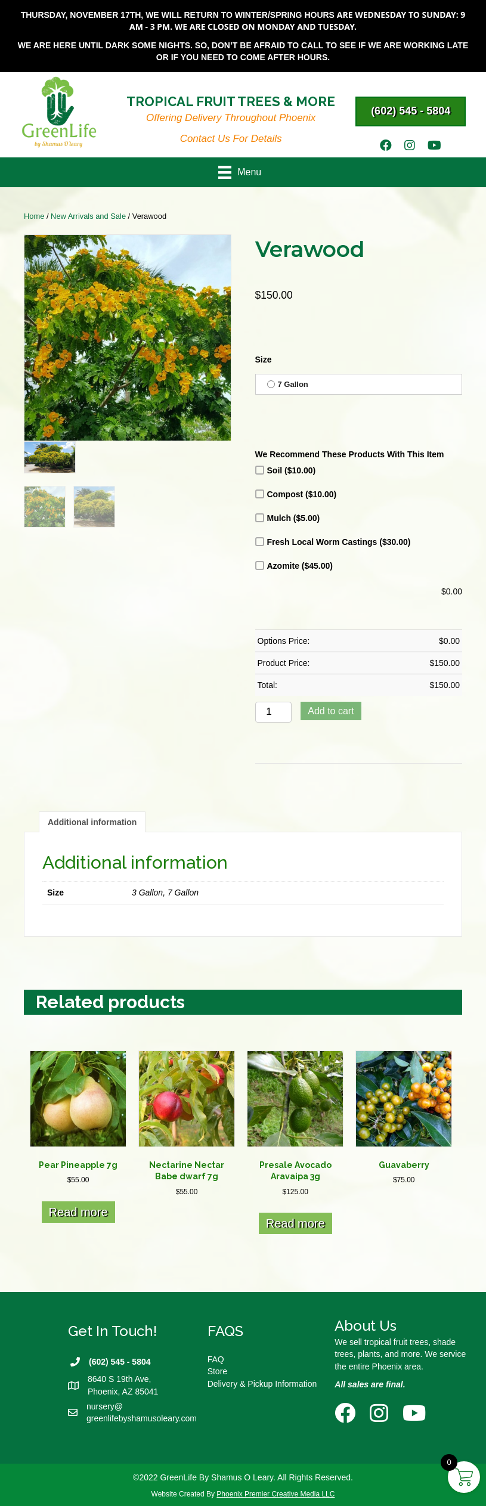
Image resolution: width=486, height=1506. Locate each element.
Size (263, 359)
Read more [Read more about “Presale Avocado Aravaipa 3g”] (295, 1223)
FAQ (216, 1359)
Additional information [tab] (92, 822)
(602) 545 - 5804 (120, 1361)
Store (217, 1371)
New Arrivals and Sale (88, 216)
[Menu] (243, 172)
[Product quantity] (273, 712)
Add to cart (331, 711)
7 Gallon (287, 384)
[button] (410, 111)
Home (34, 216)
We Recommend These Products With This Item (349, 454)
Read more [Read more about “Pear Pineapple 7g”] (78, 1212)
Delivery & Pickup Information (262, 1384)
